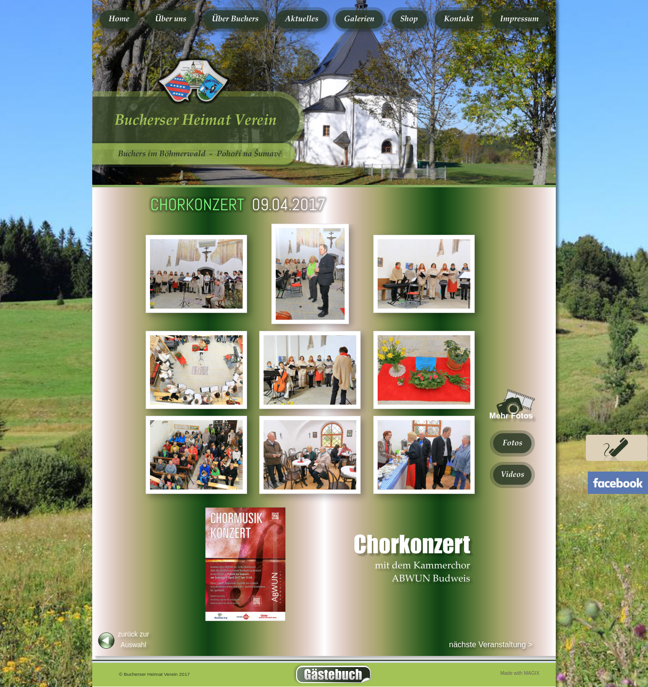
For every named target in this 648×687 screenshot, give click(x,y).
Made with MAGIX (520, 673)
